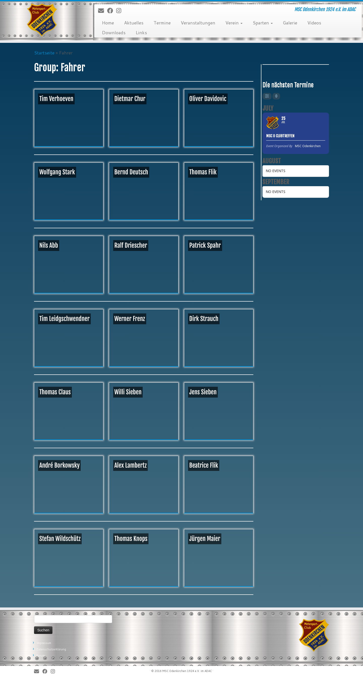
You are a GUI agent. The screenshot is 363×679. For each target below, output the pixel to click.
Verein (234, 22)
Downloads (114, 32)
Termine (162, 22)
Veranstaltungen (198, 22)
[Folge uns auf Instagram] (120, 11)
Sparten (263, 22)
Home (108, 22)
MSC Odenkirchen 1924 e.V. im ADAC (187, 671)
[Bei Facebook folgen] (111, 11)
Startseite (44, 52)
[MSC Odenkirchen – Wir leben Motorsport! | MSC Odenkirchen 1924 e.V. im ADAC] (42, 20)
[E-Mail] (102, 11)
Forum (41, 656)
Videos (314, 22)
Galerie (290, 22)
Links (141, 32)
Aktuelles (133, 22)
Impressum (44, 643)
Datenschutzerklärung (51, 649)
